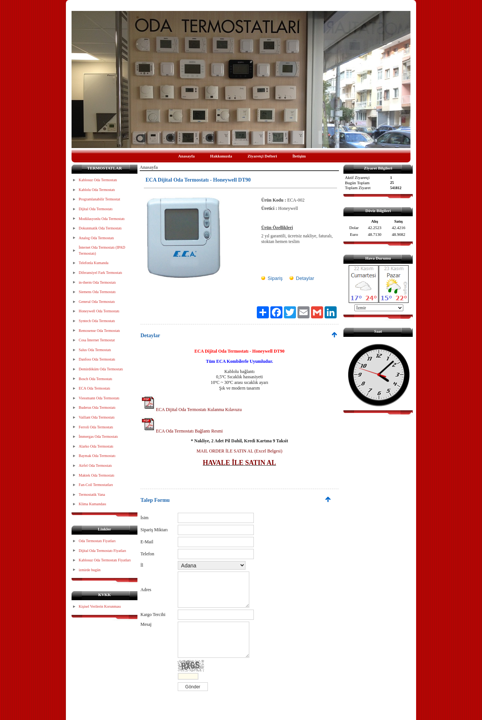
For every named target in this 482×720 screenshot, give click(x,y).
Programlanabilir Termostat (99, 199)
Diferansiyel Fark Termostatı (100, 273)
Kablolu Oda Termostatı (97, 190)
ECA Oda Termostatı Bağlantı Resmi (181, 431)
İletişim (298, 156)
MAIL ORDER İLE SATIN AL (225, 451)
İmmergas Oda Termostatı (98, 436)
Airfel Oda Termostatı (95, 465)
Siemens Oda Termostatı (97, 292)
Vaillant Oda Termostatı (96, 417)
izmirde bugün (90, 570)
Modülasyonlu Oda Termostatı (102, 219)
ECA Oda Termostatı (94, 388)
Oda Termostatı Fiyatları (97, 541)
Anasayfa (186, 156)
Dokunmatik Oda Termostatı (100, 228)
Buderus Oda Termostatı (97, 407)
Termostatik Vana (92, 494)
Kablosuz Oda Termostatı (98, 180)
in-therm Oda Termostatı (97, 282)
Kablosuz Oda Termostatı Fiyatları (105, 560)
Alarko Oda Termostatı (96, 446)
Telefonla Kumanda (93, 263)
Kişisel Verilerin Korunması (100, 606)
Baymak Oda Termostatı (97, 456)
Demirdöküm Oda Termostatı (101, 369)
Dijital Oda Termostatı (96, 209)
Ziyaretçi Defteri (262, 156)
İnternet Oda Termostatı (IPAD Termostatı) (102, 250)
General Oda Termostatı (97, 302)
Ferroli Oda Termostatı (96, 427)
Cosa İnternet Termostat (97, 340)
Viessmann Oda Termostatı (99, 398)
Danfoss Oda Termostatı (97, 359)
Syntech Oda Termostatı (97, 321)
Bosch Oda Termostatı (95, 379)
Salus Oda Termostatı (95, 350)
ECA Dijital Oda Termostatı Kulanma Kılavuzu (191, 409)
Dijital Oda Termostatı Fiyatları (102, 551)
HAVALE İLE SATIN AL (239, 462)
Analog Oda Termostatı (96, 238)
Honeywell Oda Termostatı (99, 311)
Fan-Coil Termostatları (96, 485)
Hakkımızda (221, 156)
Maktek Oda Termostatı (96, 475)
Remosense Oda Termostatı (99, 331)
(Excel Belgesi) (267, 451)
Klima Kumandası (92, 504)
